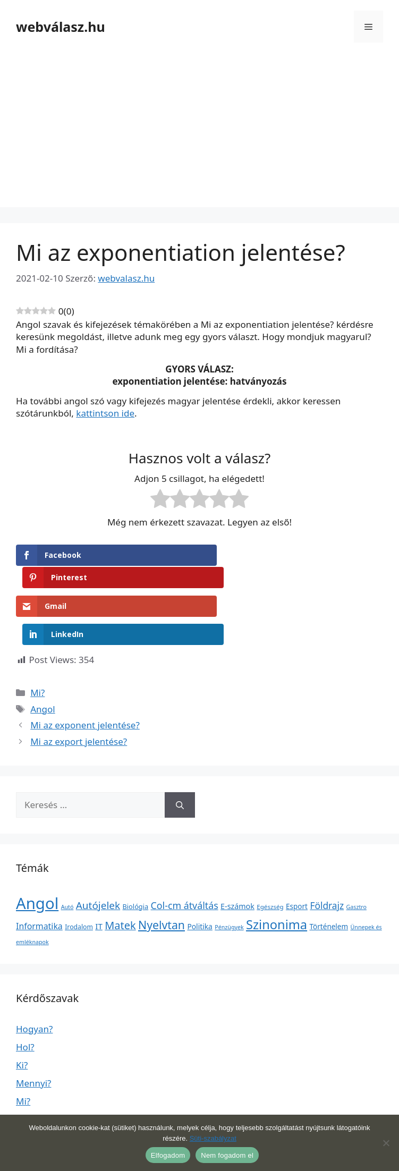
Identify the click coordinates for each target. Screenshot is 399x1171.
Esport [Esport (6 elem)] (297, 855)
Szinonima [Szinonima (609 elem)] (276, 873)
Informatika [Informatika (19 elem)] (39, 875)
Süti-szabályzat (213, 1138)
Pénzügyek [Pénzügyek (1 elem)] (229, 876)
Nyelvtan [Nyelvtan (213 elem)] (161, 873)
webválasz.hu (60, 27)
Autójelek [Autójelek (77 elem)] (98, 854)
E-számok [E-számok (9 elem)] (237, 855)
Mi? (37, 642)
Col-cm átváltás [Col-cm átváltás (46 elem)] (184, 854)
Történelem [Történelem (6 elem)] (329, 875)
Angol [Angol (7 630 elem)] (37, 852)
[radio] (160, 500)
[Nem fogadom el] (385, 1143)
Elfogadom (168, 1155)
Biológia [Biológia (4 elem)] (136, 855)
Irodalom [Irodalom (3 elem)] (79, 875)
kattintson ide (105, 413)
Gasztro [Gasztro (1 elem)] (356, 856)
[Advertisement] (199, 132)
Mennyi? (33, 1032)
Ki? (22, 1014)
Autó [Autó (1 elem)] (67, 856)
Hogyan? (34, 978)
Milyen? (32, 1104)
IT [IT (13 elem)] (99, 875)
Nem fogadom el (227, 1155)
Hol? (25, 996)
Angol (42, 658)
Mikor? (30, 1086)
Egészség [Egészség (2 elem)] (270, 856)
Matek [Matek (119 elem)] (120, 874)
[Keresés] (180, 754)
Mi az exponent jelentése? (85, 674)
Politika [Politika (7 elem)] (199, 875)
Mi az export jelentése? (78, 690)
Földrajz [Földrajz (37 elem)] (327, 854)
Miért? (29, 1068)
